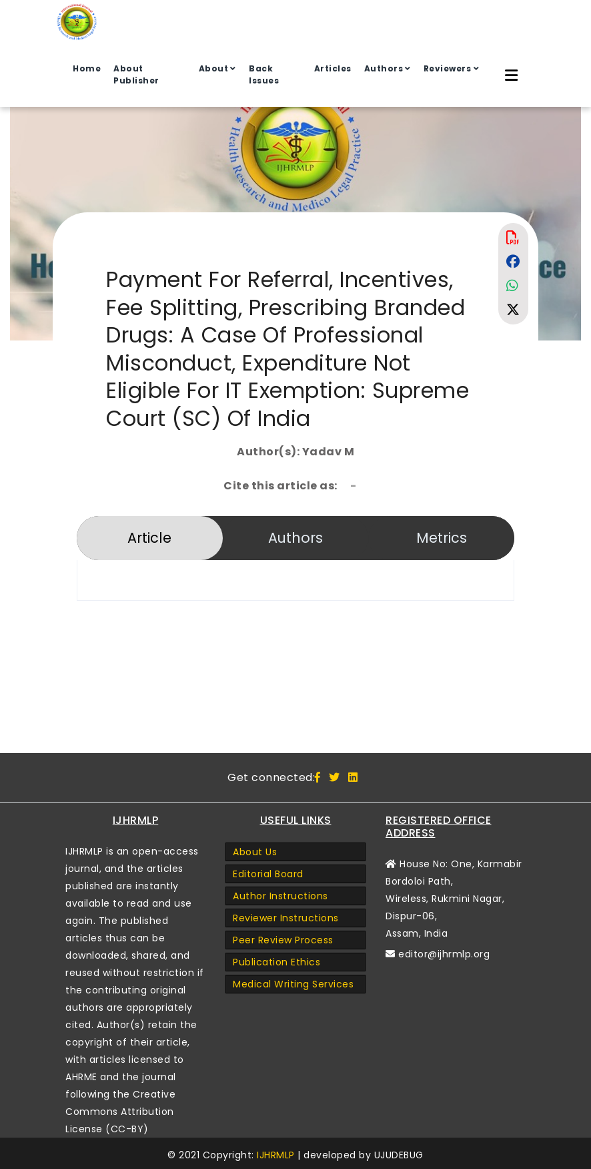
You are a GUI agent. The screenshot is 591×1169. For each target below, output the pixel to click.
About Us (255, 852)
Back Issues (264, 74)
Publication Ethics (276, 962)
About (214, 68)
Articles (333, 68)
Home (87, 68)
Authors (384, 68)
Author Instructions (280, 896)
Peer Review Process (283, 940)
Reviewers (448, 68)
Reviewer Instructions (286, 918)
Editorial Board (268, 874)
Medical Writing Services (293, 984)
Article (149, 537)
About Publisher (136, 74)
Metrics (441, 537)
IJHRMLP (276, 1155)
